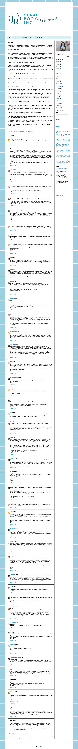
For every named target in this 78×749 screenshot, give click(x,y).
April (58, 98)
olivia (11, 669)
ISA (11, 388)
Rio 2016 (61, 156)
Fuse (61, 160)
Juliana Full (12, 298)
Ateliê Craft (58, 152)
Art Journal (63, 157)
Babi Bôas (12, 554)
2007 (58, 107)
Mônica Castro (13, 606)
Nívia (11, 412)
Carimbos (60, 146)
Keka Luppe (12, 541)
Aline (11, 224)
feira (59, 163)
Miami (57, 146)
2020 (58, 66)
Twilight (57, 138)
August (58, 91)
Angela (11, 169)
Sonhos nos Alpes (65, 162)
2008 (58, 105)
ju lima (11, 313)
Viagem (57, 143)
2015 (58, 73)
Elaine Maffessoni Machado (15, 657)
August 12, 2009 (13, 482)
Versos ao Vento (66, 151)
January (58, 103)
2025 (58, 61)
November (59, 86)
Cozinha (59, 160)
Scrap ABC (32, 37)
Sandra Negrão (13, 486)
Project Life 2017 (66, 144)
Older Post (51, 736)
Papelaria (58, 135)
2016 (58, 71)
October (58, 88)
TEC (69, 162)
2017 (58, 69)
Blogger (41, 746)
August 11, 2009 (13, 144)
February (59, 101)
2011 (58, 80)
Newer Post (10, 736)
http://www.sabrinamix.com (15, 701)
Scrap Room (58, 145)
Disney (68, 138)
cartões (62, 133)
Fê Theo (11, 586)
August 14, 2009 (13, 703)
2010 (58, 81)
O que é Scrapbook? (23, 37)
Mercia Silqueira (13, 331)
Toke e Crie (65, 156)
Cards (62, 152)
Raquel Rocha (13, 421)
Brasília (68, 133)
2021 (58, 64)
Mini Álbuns (63, 135)
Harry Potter (63, 138)
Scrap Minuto (64, 146)
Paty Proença (13, 344)
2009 (58, 83)
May (58, 96)
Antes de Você (58, 157)
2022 (58, 63)
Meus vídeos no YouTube (62, 168)
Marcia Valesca (13, 528)
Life (65, 133)
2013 (58, 76)
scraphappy (65, 163)
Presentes (61, 155)
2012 (58, 78)
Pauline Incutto (13, 398)
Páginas (58, 131)
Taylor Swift (67, 150)
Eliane (11, 361)
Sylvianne (12, 197)
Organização (58, 144)
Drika (11, 234)
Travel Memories (59, 151)
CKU (62, 140)
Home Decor (67, 145)
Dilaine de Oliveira (14, 185)
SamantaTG (12, 644)
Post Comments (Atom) (17, 738)
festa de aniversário (63, 134)
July (58, 93)
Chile (69, 139)
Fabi (11, 209)
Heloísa (11, 511)
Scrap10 (68, 143)
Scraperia (68, 135)
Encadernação (62, 149)
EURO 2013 (58, 140)
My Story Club (40, 37)
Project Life (66, 131)
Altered (68, 156)
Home (9, 37)
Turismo (57, 163)
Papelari (60, 161)
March (58, 100)
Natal (61, 150)
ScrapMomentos (58, 162)
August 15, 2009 (13, 716)
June (58, 95)
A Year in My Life (62, 143)
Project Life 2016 (59, 139)
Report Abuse (59, 195)
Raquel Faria (12, 458)
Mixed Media (65, 160)
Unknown (12, 137)
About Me (15, 37)
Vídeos (63, 145)
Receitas (63, 150)
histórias (61, 163)
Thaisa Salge (12, 574)
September (59, 90)
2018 (58, 68)
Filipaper (64, 140)
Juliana (11, 257)
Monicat (11, 437)
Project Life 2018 (66, 161)
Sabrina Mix (12, 691)
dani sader (12, 281)
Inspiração (58, 150)
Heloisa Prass (13, 622)
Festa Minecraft (67, 152)
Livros (46, 37)
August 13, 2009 (13, 653)
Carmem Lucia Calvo (14, 377)
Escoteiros (68, 149)
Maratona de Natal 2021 (65, 141)
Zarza (58, 133)
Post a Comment (12, 733)
